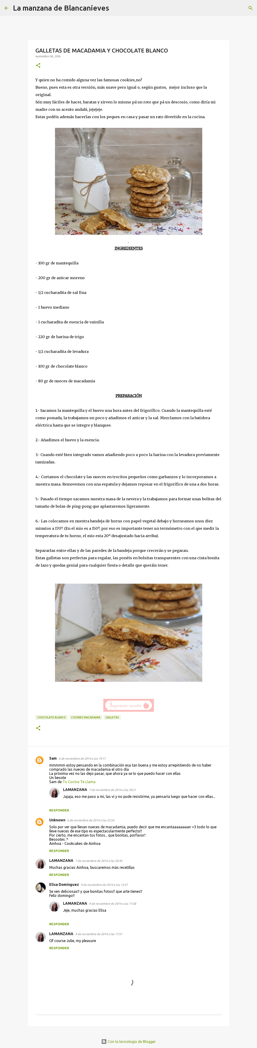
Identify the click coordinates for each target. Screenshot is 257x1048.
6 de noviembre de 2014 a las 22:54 (90, 820)
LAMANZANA (75, 789)
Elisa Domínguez (64, 884)
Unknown (57, 820)
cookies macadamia (85, 717)
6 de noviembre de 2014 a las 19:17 (82, 758)
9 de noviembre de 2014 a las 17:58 (112, 903)
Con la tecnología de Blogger (128, 1041)
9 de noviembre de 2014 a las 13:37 (104, 884)
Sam (53, 758)
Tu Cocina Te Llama (79, 782)
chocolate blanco (51, 717)
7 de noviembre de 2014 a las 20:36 (98, 860)
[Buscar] (115, 8)
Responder (59, 810)
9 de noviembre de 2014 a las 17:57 (98, 934)
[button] (38, 66)
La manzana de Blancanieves (61, 8)
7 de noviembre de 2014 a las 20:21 (112, 789)
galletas (112, 717)
